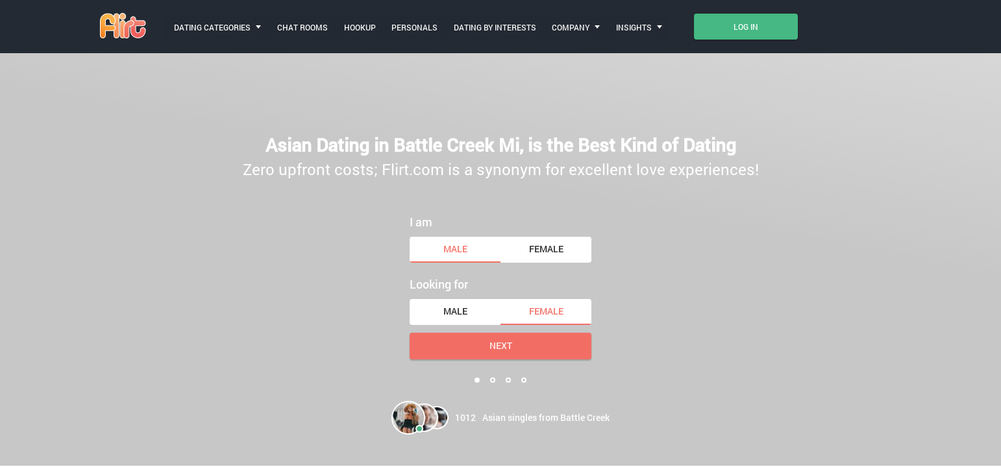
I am (421, 221)
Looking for (439, 283)
